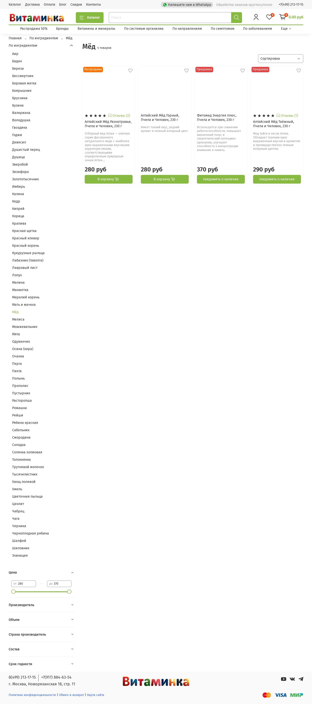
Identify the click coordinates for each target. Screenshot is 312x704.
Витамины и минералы (96, 28)
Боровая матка (24, 83)
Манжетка (20, 290)
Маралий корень (25, 297)
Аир (15, 54)
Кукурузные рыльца (28, 253)
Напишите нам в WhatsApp (187, 4)
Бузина (18, 105)
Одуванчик (21, 341)
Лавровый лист (24, 268)
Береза (18, 68)
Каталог (15, 4)
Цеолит (18, 504)
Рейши (17, 415)
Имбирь (18, 186)
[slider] (13, 591)
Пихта (17, 371)
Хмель (17, 489)
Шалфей (19, 541)
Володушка (21, 120)
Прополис (20, 386)
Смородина (21, 437)
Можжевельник (24, 327)
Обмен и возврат (72, 695)
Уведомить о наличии (221, 179)
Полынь (18, 378)
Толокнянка (21, 459)
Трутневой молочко (28, 467)
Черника (19, 526)
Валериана (21, 113)
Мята (16, 334)
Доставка (32, 4)
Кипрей (18, 209)
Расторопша (22, 400)
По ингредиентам (23, 45)
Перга (17, 364)
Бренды (62, 28)
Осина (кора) (22, 349)
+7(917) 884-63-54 (56, 677)
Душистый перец (26, 150)
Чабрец (18, 511)
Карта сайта (95, 695)
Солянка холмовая (27, 452)
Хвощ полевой (24, 482)
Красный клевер (25, 238)
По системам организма (144, 28)
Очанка (18, 356)
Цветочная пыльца (27, 496)
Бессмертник (22, 76)
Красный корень (25, 245)
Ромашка (19, 408)
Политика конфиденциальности (32, 695)
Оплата (49, 4)
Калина (18, 194)
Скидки (76, 4)
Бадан (17, 61)
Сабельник (20, 430)
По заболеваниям (257, 28)
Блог (63, 4)
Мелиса (18, 319)
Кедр (16, 201)
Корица (18, 216)
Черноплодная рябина (30, 533)
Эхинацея (20, 555)
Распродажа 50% (33, 28)
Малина (18, 282)
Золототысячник (25, 179)
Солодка (19, 445)
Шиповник (20, 548)
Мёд (15, 312)
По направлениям (187, 28)
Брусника (20, 98)
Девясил (19, 142)
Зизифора (20, 172)
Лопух (17, 275)
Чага (16, 518)
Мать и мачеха (24, 305)
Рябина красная (25, 423)
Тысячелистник (24, 474)
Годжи (17, 135)
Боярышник (21, 91)
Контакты (93, 4)
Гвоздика (19, 127)
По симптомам (222, 28)
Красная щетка (24, 231)
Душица (18, 157)
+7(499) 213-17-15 (291, 4)
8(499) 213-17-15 (22, 677)
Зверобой (20, 164)
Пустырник (21, 393)
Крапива (19, 223)
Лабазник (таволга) (27, 260)
